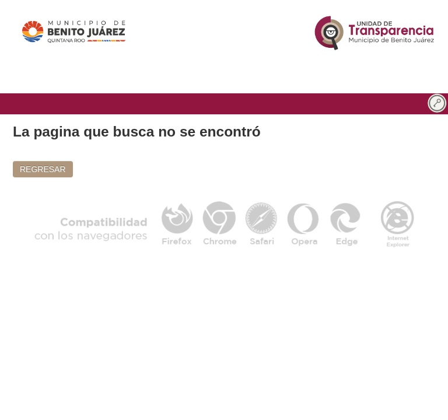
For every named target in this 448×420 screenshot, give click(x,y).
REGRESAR (43, 169)
